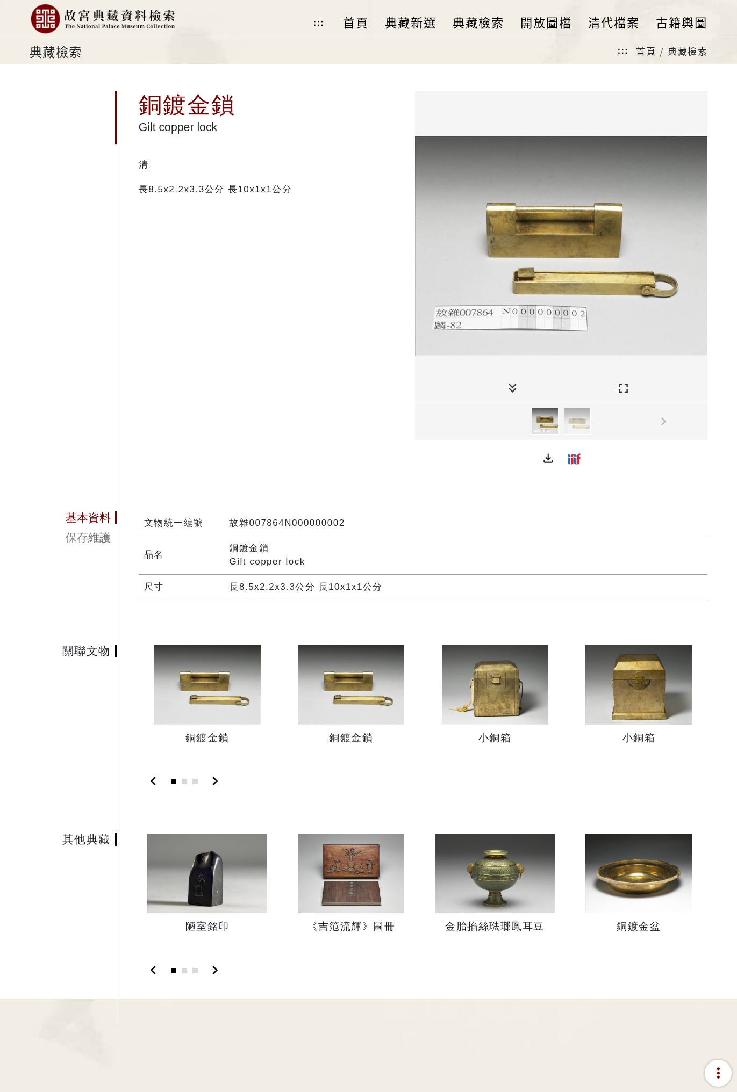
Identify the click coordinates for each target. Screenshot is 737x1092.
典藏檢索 (687, 50)
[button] (548, 459)
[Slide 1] (173, 781)
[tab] (73, 517)
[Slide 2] (184, 781)
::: (318, 22)
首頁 (646, 50)
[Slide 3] (195, 781)
